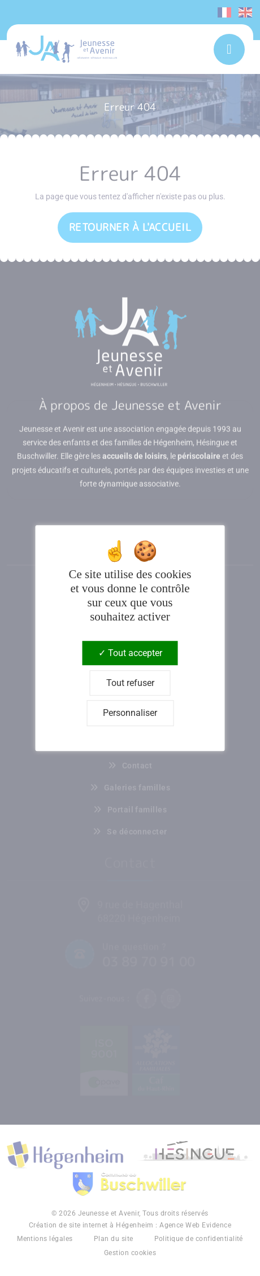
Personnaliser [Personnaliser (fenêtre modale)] (130, 713)
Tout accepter (130, 653)
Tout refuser (130, 683)
